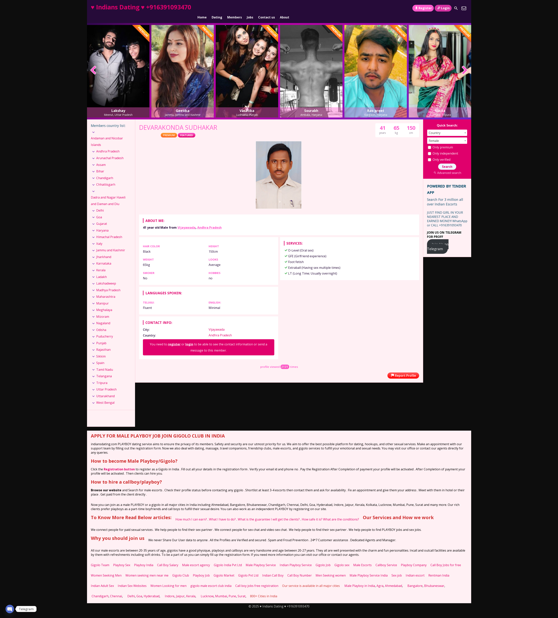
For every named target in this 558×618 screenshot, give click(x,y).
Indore (169, 589)
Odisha (101, 323)
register (174, 338)
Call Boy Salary (167, 558)
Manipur (102, 297)
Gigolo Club (180, 569)
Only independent (443, 147)
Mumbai (221, 589)
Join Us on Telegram (438, 240)
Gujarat (101, 217)
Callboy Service (386, 558)
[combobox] (447, 126)
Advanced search (447, 166)
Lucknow (207, 589)
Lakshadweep (106, 277)
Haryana (102, 224)
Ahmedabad (393, 579)
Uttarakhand (105, 389)
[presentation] (93, 64)
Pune (232, 589)
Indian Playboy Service (296, 558)
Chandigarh (104, 171)
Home (202, 8)
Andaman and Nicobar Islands (107, 135)
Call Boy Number (299, 569)
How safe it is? (312, 513)
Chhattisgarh (105, 178)
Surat (241, 589)
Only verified (439, 153)
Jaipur (180, 589)
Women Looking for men (168, 579)
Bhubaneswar (434, 579)
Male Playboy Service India (369, 569)
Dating (217, 8)
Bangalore (415, 579)
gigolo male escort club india (210, 579)
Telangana (104, 369)
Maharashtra (105, 290)
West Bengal (105, 396)
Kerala (100, 263)
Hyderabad (151, 589)
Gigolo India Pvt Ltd (228, 558)
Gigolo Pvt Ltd (248, 569)
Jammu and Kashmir (110, 244)
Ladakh (101, 270)
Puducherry (104, 330)
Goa (99, 210)
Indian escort (415, 569)
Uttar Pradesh (106, 383)
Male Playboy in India (359, 579)
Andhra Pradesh (209, 221)
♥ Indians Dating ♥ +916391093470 (141, 7)
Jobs (250, 8)
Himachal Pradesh (109, 230)
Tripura (101, 376)
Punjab (101, 336)
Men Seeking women (331, 569)
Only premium (440, 141)
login (189, 338)
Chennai (116, 589)
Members (234, 8)
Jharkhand (103, 250)
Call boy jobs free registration (256, 579)
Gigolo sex (341, 558)
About (284, 8)
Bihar (100, 165)
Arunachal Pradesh (110, 151)
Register (423, 8)
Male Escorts (362, 558)
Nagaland (103, 316)
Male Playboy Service (261, 558)
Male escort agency (196, 558)
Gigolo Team (100, 558)
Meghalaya (104, 303)
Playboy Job (201, 569)
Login (443, 8)
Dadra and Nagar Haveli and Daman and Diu (108, 194)
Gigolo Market (224, 569)
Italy (99, 237)
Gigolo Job (323, 558)
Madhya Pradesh (108, 283)
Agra (379, 579)
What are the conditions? (341, 513)
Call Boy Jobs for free (445, 558)
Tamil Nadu (104, 363)
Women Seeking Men (106, 569)
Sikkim (101, 350)
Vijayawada (186, 221)
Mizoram (102, 310)
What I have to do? (222, 513)
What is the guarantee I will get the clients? (269, 513)
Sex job (396, 569)
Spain (100, 356)
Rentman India (438, 569)
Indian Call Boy (273, 569)
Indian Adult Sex (102, 579)
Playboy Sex (121, 558)
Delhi (100, 204)
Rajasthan (103, 343)
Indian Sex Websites (132, 579)
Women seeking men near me (146, 569)
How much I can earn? (191, 513)
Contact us (266, 8)
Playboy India (143, 558)
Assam (101, 158)
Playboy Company (414, 558)
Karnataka (103, 257)
